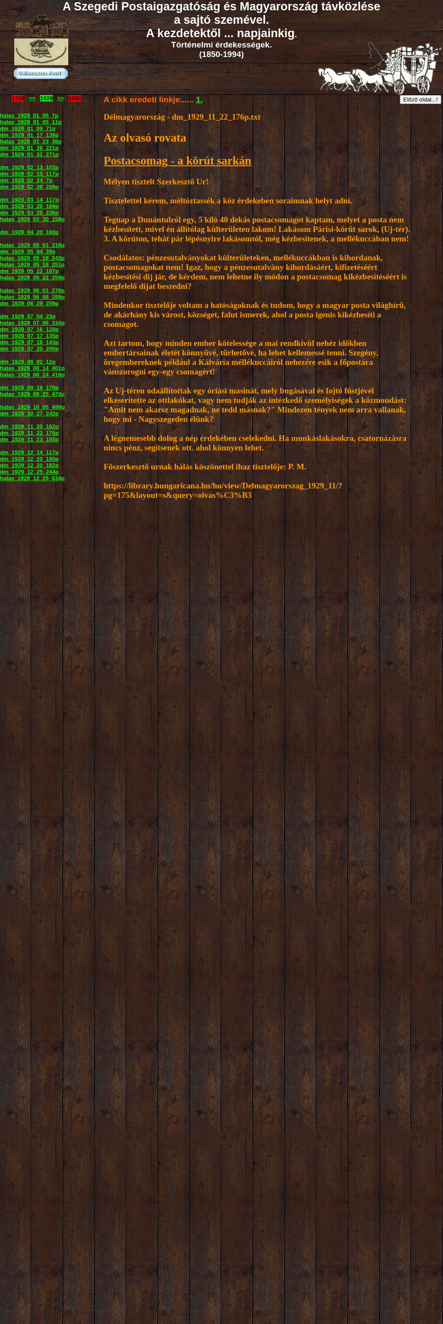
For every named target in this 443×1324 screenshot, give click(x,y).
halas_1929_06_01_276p (32, 290)
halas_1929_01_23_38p (30, 141)
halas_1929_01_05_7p (29, 115)
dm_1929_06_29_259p (29, 303)
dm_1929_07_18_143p (29, 342)
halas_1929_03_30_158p (32, 219)
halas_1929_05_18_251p (32, 264)
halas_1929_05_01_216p (32, 245)
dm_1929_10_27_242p (29, 413)
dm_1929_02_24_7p (26, 180)
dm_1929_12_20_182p (29, 465)
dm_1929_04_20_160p (29, 232)
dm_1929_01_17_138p (29, 135)
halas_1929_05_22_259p (32, 277)
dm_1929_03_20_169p (29, 206)
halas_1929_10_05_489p (32, 407)
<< (32, 98)
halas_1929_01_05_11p (30, 122)
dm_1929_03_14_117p (29, 199)
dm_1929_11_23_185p (29, 439)
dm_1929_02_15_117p (29, 174)
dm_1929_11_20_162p (29, 426)
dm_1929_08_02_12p (28, 361)
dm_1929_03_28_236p (29, 212)
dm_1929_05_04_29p (28, 251)
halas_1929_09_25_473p (32, 394)
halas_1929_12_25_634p (32, 478)
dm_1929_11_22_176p (29, 433)
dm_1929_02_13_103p (29, 167)
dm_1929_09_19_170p (29, 387)
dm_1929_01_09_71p (28, 128)
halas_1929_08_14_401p (32, 368)
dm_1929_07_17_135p (29, 336)
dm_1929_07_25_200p (29, 348)
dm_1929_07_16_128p (29, 329)
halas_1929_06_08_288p (32, 297)
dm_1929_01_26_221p (29, 148)
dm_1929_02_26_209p (29, 187)
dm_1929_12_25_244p (29, 472)
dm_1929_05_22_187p (29, 271)
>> (60, 98)
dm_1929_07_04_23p (28, 316)
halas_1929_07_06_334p (32, 323)
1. (199, 99)
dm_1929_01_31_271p (29, 154)
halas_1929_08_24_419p (32, 374)
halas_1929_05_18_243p (32, 258)
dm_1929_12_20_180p (29, 459)
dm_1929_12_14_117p (29, 452)
